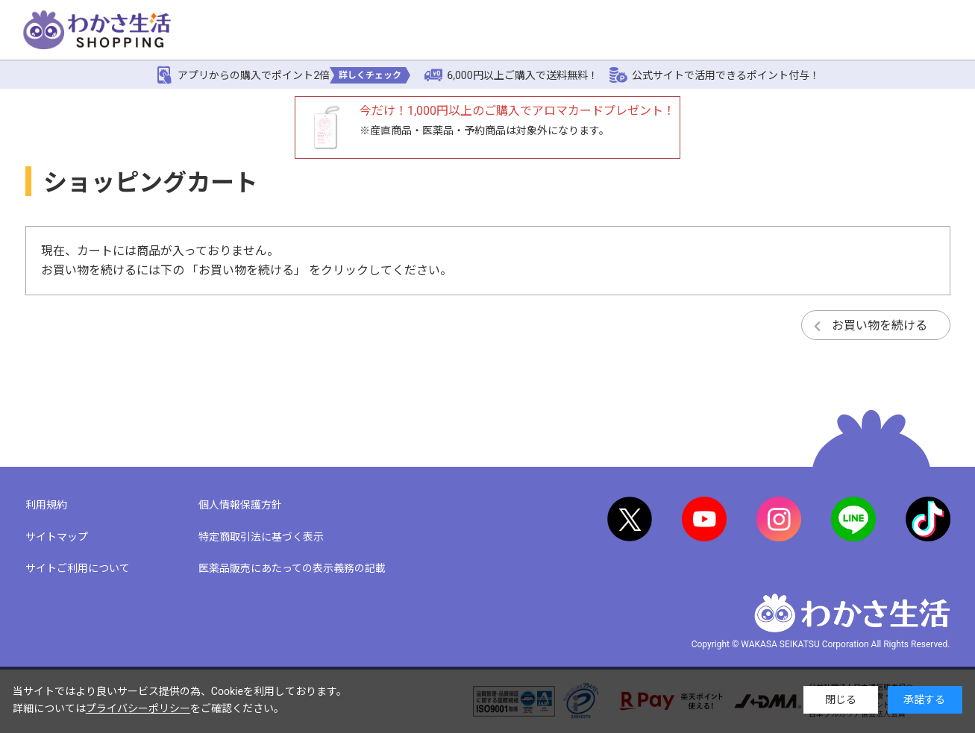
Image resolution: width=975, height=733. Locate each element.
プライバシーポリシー (138, 708)
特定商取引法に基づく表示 (261, 537)
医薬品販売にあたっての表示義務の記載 (292, 568)
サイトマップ (56, 537)
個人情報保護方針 (240, 505)
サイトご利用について (77, 568)
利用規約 (46, 505)
